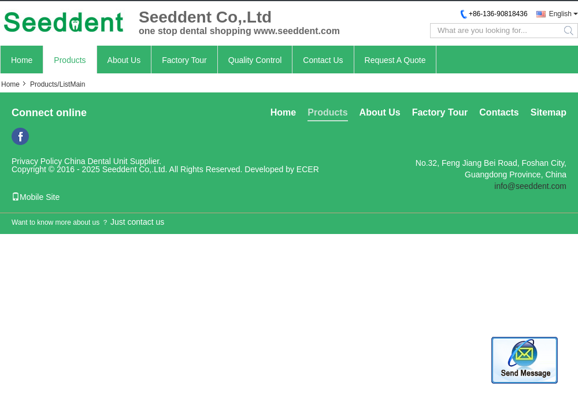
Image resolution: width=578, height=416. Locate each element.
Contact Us (323, 60)
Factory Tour (184, 60)
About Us (124, 60)
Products (70, 60)
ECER (308, 169)
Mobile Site (36, 197)
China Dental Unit (96, 161)
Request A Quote (395, 60)
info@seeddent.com (530, 186)
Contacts (498, 112)
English (560, 14)
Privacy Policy (37, 161)
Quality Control (255, 60)
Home (21, 60)
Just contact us (137, 221)
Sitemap (548, 112)
